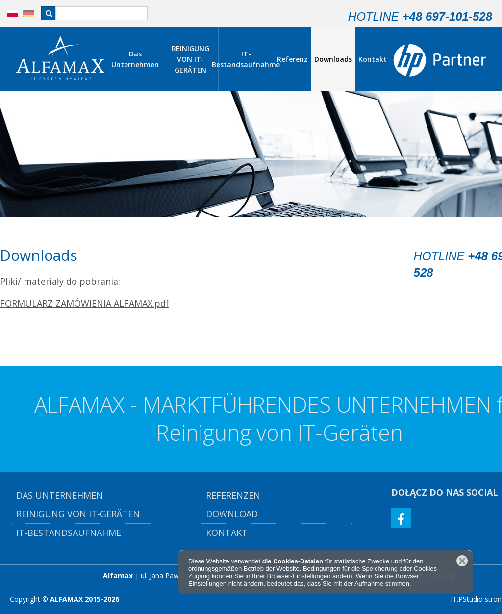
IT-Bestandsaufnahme (246, 59)
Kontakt (372, 59)
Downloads (333, 59)
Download (232, 514)
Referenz (292, 59)
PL (7, 13)
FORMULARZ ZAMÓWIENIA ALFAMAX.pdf (84, 303)
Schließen (462, 560)
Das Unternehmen (135, 59)
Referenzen (233, 495)
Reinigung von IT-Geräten (79, 514)
